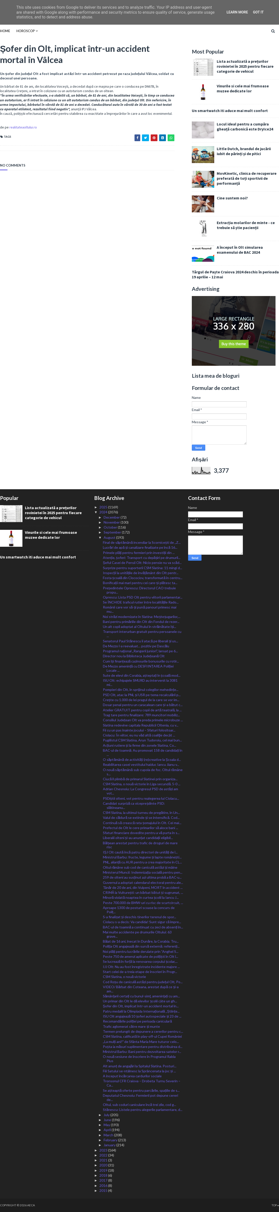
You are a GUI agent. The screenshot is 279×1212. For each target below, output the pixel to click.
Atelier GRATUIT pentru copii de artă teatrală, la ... (142, 710)
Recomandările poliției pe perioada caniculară (137, 1021)
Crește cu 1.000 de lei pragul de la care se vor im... (141, 700)
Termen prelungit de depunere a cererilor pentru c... (143, 1031)
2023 (103, 1150)
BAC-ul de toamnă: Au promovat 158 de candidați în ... (143, 752)
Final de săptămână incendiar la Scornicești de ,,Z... (142, 542)
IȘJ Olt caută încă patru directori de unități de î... (140, 852)
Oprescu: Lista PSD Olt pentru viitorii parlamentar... (142, 597)
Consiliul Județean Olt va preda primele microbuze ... (143, 720)
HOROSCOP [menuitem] (25, 31)
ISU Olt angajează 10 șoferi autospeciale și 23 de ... (142, 1016)
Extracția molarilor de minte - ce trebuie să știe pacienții (246, 225)
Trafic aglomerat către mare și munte (131, 1026)
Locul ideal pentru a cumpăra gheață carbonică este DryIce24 (245, 126)
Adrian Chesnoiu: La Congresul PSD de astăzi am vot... (140, 791)
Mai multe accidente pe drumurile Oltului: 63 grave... (137, 934)
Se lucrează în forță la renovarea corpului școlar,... (140, 961)
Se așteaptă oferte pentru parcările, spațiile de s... (141, 1090)
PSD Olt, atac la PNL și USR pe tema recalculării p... (142, 695)
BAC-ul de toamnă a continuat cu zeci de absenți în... (143, 927)
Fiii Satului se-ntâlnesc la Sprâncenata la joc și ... (139, 1071)
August (110, 537)
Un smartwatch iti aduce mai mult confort (230, 110)
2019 (103, 1170)
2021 (103, 1160)
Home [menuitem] (5, 31)
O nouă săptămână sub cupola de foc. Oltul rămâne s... (143, 772)
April (108, 1130)
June (108, 1120)
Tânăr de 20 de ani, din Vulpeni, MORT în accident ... (143, 887)
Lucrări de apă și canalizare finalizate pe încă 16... (140, 547)
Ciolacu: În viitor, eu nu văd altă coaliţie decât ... (139, 735)
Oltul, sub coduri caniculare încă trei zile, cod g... (139, 1104)
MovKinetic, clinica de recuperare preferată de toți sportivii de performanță (247, 178)
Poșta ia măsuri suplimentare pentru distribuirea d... (143, 1046)
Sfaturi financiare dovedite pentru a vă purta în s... (141, 833)
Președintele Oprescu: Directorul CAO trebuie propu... (139, 590)
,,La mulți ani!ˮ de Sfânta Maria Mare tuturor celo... (141, 1041)
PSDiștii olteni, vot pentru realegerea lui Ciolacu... (141, 798)
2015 (103, 1190)
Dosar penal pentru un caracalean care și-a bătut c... (143, 705)
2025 (103, 507)
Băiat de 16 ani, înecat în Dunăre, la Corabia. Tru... (141, 941)
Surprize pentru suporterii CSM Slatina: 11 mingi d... (142, 568)
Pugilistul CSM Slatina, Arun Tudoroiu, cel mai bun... (142, 740)
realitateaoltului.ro (23, 127)
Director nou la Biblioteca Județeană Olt (134, 656)
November (112, 522)
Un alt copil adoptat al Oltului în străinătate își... (139, 626)
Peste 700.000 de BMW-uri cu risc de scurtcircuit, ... (143, 903)
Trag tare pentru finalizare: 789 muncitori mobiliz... (141, 715)
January (110, 1145)
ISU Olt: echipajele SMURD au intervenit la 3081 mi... (140, 682)
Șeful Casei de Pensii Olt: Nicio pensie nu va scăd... (142, 562)
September (113, 532)
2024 (103, 512)
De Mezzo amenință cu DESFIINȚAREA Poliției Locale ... (138, 668)
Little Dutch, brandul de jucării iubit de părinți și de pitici (244, 151)
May (107, 1125)
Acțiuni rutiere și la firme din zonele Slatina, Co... (139, 745)
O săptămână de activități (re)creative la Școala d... (142, 759)
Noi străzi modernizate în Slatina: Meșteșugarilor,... (142, 616)
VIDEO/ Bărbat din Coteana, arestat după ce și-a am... (141, 989)
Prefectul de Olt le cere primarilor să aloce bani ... (140, 828)
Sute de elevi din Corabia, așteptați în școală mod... (142, 675)
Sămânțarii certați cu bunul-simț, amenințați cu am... (141, 996)
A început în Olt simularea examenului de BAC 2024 (240, 250)
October (111, 527)
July (107, 1115)
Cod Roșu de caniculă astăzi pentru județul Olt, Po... (143, 982)
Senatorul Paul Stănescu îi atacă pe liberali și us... (140, 641)
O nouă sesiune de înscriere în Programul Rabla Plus (139, 1058)
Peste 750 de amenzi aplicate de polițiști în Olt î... (140, 956)
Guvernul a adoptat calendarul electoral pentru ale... (143, 882)
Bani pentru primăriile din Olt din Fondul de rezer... (141, 621)
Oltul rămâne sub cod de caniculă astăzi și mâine (140, 867)
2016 (103, 1185)
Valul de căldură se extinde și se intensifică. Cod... (141, 817)
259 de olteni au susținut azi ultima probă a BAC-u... (142, 877)
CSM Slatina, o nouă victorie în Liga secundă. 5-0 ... (142, 784)
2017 (103, 1180)
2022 (103, 1155)
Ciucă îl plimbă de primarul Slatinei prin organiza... (140, 779)
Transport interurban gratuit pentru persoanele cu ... (142, 633)
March (109, 1135)
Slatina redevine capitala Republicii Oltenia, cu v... (140, 725)
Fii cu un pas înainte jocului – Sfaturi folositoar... (139, 730)
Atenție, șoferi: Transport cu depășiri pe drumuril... (142, 557)
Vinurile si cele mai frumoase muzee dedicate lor (243, 88)
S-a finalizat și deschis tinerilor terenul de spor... (139, 917)
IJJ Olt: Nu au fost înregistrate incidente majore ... (141, 967)
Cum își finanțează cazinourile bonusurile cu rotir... (141, 661)
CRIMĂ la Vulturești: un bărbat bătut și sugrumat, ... (143, 892)
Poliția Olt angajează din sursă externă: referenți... (141, 946)
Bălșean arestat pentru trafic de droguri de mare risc (140, 845)
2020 (103, 1165)
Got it (258, 12)
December (112, 517)
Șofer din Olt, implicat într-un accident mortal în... (141, 1006)
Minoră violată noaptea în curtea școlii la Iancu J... (141, 897)
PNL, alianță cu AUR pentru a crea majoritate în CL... (142, 862)
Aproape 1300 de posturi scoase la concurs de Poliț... (139, 910)
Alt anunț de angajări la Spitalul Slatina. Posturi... (140, 1066)
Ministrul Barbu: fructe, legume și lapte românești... (142, 857)
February (111, 1140)
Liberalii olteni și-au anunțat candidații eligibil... (138, 838)
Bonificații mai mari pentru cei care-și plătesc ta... (140, 583)
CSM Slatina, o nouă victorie (124, 976)
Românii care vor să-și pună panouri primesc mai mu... (140, 609)
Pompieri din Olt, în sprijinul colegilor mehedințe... (140, 689)
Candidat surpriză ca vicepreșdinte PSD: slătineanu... (134, 805)
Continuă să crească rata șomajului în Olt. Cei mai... (142, 823)
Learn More (237, 12)
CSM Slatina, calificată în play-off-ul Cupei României (142, 1036)
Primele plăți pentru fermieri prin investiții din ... (139, 552)
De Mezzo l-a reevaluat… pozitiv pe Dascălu (136, 646)
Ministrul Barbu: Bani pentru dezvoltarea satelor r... (142, 1051)
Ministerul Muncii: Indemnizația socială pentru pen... (143, 872)
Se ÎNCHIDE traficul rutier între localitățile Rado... (141, 602)
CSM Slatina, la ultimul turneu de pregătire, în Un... (141, 812)
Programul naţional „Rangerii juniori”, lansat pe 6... (140, 651)
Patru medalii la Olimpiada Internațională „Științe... (141, 1011)
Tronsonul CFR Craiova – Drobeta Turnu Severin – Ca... (141, 1083)
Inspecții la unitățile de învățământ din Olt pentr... (140, 573)
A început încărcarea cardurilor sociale (132, 1076)
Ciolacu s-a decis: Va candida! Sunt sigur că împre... (142, 922)
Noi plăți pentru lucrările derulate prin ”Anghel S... (140, 951)
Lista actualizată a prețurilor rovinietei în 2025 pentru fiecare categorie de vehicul (245, 66)
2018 (103, 1175)
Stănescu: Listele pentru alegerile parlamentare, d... (143, 1109)
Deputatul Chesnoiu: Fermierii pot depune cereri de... (140, 1097)
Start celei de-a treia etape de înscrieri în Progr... (140, 972)
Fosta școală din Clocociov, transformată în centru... (143, 578)
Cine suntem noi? (232, 197)
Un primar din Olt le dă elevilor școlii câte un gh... (140, 1001)
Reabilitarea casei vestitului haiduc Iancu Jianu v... (141, 764)
